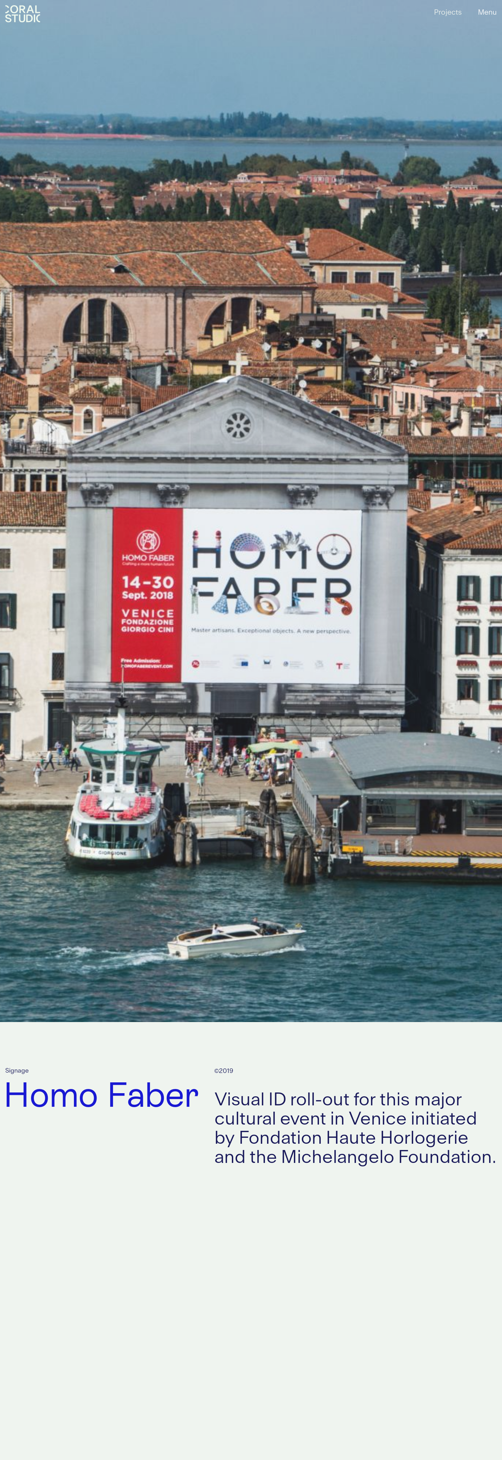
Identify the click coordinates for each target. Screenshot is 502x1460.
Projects (448, 12)
